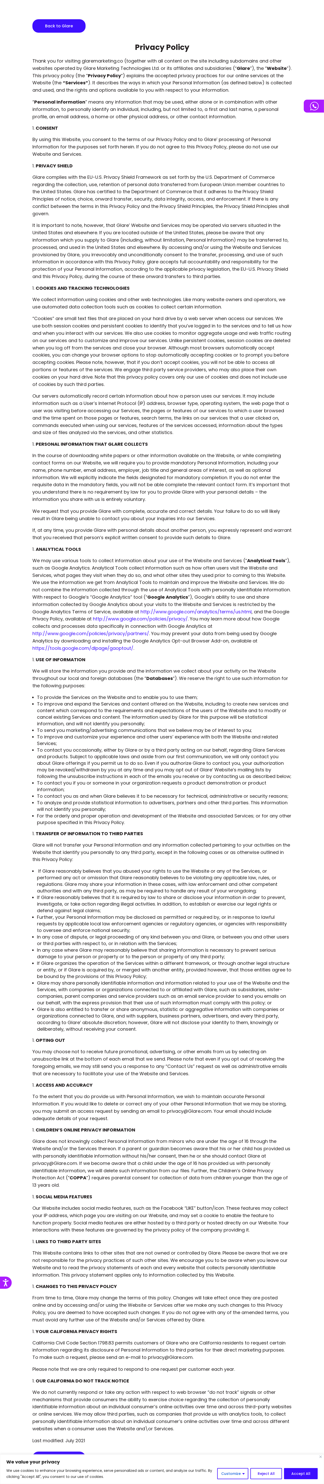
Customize (231, 1473)
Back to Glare (59, 26)
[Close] (320, 1457)
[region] (162, 1469)
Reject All (266, 1473)
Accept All (300, 1473)
